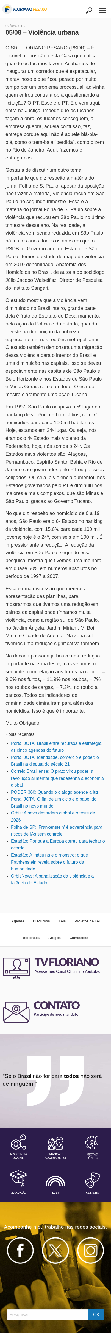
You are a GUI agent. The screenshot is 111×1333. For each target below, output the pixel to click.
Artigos (54, 938)
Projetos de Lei (87, 921)
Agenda (17, 921)
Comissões (79, 938)
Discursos (41, 921)
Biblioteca (31, 938)
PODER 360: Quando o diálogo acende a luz (54, 792)
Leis (62, 921)
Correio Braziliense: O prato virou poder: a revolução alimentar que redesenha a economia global (57, 778)
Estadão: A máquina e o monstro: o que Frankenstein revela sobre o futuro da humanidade (49, 862)
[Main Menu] (99, 8)
